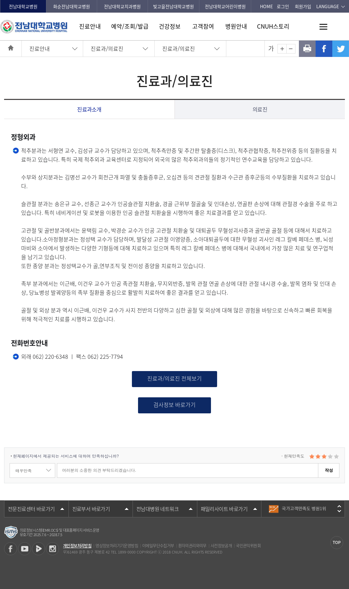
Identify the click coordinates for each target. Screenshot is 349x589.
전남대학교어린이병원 (225, 6)
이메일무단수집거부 (158, 546)
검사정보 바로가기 (174, 404)
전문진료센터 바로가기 (31, 509)
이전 (339, 506)
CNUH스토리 (273, 26)
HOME (266, 6)
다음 (339, 511)
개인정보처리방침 (77, 546)
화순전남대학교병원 (71, 6)
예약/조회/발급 (130, 26)
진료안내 (90, 26)
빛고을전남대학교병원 (173, 6)
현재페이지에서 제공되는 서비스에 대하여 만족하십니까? (66, 456)
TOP (337, 542)
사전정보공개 (221, 546)
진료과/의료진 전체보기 (174, 378)
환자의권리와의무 (192, 546)
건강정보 (170, 26)
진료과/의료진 (107, 48)
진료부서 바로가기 (91, 509)
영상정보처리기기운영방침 (116, 546)
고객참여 (203, 26)
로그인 (283, 6)
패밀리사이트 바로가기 (224, 509)
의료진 (260, 109)
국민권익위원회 (248, 546)
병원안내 (236, 26)
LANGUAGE (327, 6)
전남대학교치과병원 (122, 6)
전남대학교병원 (23, 6)
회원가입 (303, 6)
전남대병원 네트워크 (157, 509)
